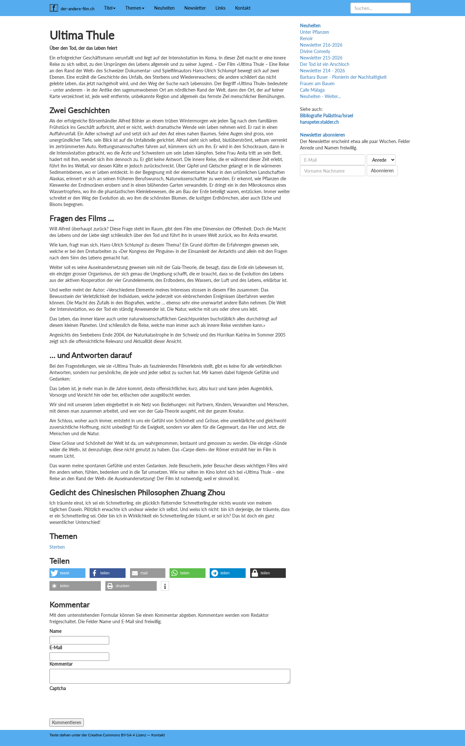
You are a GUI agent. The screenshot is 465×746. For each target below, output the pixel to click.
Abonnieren (382, 170)
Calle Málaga (312, 90)
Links (220, 8)
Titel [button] (110, 8)
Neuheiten (164, 8)
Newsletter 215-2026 (321, 57)
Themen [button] (135, 8)
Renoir (306, 38)
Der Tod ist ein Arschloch (324, 64)
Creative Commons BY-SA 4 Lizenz (117, 735)
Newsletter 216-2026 (321, 45)
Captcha (57, 688)
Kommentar (62, 664)
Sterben (57, 547)
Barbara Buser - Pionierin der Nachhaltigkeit (343, 77)
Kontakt (242, 8)
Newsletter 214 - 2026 (322, 70)
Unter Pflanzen (314, 32)
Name (55, 631)
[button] (67, 573)
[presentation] (98, 705)
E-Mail (55, 647)
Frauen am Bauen (317, 83)
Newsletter (195, 8)
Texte (53, 735)
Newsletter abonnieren (322, 135)
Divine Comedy (315, 51)
